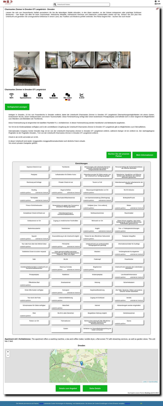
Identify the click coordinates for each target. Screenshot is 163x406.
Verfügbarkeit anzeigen (17, 107)
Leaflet (145, 381)
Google (41, 403)
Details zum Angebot (68, 388)
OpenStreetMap (153, 381)
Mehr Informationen (144, 155)
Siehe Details (95, 388)
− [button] (8, 355)
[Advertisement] (81, 34)
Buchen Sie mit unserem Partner (118, 155)
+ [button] (8, 352)
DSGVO (127, 403)
